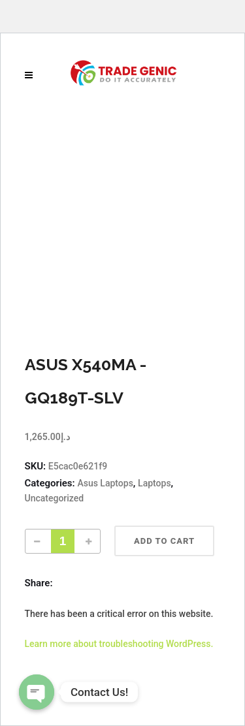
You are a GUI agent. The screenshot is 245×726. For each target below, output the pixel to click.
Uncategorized (54, 498)
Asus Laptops (105, 483)
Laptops (154, 483)
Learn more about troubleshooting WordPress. (119, 644)
